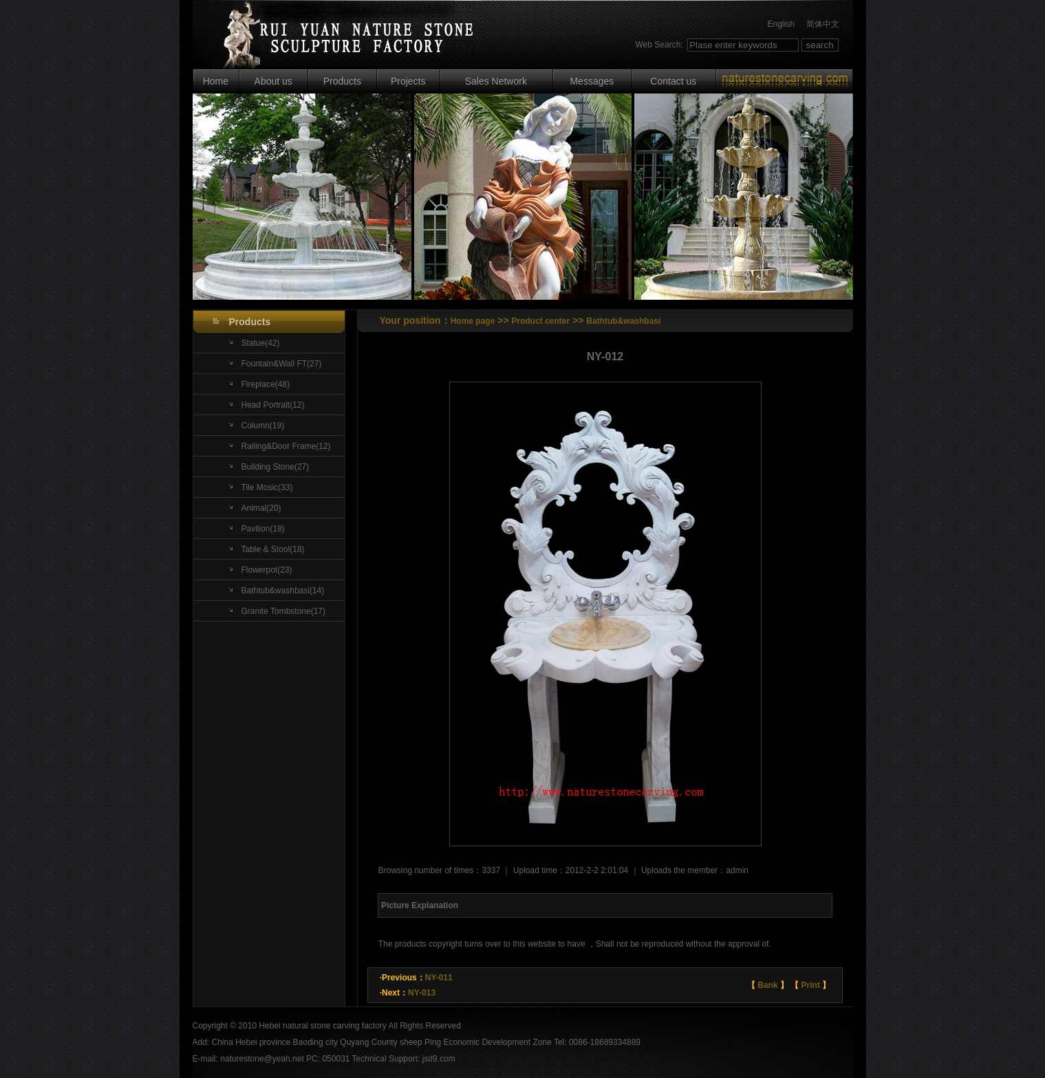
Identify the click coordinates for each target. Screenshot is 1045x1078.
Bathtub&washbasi (623, 321)
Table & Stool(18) (273, 549)
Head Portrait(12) (273, 405)
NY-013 (421, 993)
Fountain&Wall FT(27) (281, 363)
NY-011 (439, 977)
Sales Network (496, 81)
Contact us (673, 81)
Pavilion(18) (263, 529)
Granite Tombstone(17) (283, 611)
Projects (408, 81)
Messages (592, 81)
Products (342, 81)
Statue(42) (260, 343)
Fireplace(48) (265, 384)
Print (810, 985)
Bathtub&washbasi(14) (283, 590)
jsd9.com (438, 1059)
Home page (473, 321)
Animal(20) (261, 508)
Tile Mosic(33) (267, 487)
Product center (541, 321)
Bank (767, 985)
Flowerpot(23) (266, 570)
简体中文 (822, 24)
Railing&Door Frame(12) (286, 446)
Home (215, 81)
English (780, 24)
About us (273, 81)
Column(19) (263, 425)
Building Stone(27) (275, 467)
